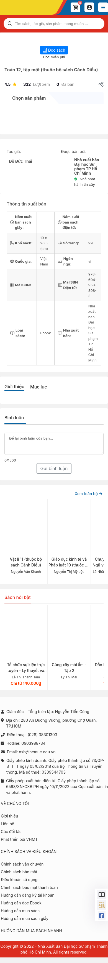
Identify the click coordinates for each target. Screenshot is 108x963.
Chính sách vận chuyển (22, 864)
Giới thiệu (14, 386)
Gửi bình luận (54, 468)
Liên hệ (7, 823)
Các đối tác (11, 831)
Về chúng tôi (15, 803)
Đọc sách (54, 50)
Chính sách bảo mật (19, 871)
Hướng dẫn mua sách (20, 910)
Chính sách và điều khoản (28, 851)
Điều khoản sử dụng (19, 879)
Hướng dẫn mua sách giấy (24, 918)
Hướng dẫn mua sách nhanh (31, 930)
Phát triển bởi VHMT (19, 839)
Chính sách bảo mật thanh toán (29, 887)
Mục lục (38, 387)
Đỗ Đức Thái (20, 161)
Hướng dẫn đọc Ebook (21, 903)
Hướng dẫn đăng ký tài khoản (28, 895)
